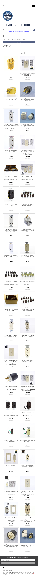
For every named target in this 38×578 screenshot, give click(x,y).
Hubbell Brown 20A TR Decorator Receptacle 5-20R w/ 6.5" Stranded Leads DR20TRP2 (11, 440)
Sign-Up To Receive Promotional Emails (18, 557)
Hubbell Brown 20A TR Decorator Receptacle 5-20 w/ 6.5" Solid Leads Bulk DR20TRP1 (28, 414)
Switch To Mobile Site (7, 570)
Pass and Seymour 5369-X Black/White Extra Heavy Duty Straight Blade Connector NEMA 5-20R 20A (27, 126)
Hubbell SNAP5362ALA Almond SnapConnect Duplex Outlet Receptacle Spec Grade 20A (27, 466)
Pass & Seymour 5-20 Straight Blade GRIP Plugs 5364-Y (11, 98)
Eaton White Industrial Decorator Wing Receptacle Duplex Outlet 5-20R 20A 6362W (11, 257)
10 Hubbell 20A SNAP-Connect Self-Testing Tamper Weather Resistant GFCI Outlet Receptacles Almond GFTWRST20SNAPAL (27, 388)
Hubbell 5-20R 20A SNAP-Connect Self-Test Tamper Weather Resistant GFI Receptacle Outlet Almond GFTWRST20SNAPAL (11, 362)
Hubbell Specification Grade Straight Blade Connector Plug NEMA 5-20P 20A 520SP (11, 388)
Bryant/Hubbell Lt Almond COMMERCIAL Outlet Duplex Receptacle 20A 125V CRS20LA (27, 362)
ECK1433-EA (11, 71)
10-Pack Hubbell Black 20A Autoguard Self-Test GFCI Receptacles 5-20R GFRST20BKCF (11, 283)
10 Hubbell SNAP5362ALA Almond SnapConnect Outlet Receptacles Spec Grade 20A (11, 493)
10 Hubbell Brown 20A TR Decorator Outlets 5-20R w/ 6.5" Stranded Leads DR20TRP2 (27, 204)
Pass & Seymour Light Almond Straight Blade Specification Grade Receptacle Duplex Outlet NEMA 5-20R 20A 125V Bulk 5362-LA (11, 126)
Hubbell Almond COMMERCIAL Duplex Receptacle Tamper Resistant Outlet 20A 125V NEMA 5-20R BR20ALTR (11, 336)
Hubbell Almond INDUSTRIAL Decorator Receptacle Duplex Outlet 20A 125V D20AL (11, 152)
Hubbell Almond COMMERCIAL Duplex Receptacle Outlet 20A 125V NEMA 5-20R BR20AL (27, 335)
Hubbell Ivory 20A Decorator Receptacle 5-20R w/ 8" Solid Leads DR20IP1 (28, 257)
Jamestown (5, 574)
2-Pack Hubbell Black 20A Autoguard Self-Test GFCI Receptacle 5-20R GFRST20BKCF (11, 414)
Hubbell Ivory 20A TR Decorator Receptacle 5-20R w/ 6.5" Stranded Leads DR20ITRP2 (27, 440)
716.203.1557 (26, 573)
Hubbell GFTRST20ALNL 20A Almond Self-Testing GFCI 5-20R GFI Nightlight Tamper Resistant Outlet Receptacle (27, 493)
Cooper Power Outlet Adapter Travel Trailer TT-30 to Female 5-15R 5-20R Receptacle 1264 (11, 545)
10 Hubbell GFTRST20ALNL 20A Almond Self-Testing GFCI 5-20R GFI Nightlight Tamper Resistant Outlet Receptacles (27, 152)
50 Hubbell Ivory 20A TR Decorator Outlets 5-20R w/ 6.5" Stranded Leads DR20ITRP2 (11, 309)
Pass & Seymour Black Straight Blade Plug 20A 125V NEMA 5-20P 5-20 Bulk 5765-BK (27, 99)
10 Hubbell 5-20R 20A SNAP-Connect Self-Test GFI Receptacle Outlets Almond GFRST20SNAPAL (27, 178)
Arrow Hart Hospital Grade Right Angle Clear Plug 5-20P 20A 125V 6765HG (27, 230)
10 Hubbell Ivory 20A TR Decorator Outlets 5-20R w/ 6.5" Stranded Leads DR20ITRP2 (27, 283)
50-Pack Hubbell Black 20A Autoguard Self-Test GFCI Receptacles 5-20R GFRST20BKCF (11, 178)
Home (4, 39)
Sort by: (22, 53)
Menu (33, 6)
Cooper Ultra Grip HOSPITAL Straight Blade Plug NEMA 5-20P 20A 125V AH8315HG (27, 545)
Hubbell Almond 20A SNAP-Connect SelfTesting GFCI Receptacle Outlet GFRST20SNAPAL (11, 519)
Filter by (19, 42)
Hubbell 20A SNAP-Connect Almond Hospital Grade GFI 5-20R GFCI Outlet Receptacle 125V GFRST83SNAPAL (27, 73)
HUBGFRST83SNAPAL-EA (11, 465)
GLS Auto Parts (5, 576)
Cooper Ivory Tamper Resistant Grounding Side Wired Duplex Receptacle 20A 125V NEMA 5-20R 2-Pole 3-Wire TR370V (27, 519)
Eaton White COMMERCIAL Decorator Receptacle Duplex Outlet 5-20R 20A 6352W (11, 230)
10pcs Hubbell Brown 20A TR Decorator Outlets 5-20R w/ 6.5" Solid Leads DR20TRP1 (27, 309)
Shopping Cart (7, 6)
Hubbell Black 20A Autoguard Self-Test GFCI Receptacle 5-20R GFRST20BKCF (11, 204)
